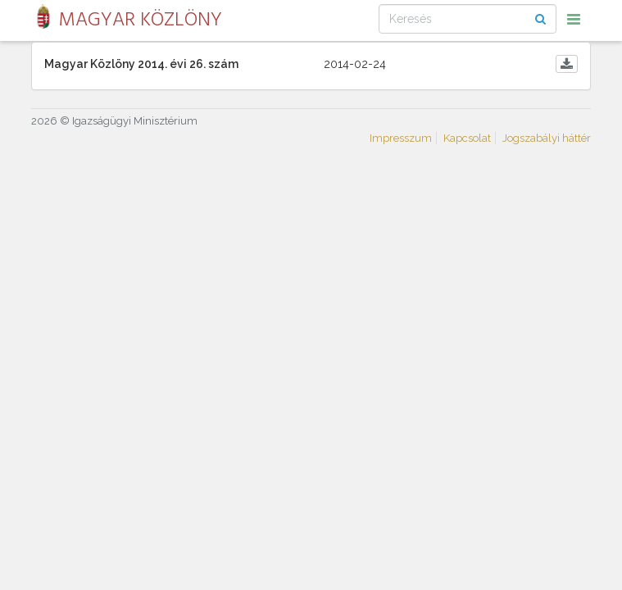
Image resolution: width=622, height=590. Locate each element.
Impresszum (401, 138)
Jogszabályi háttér (546, 138)
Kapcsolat (467, 138)
